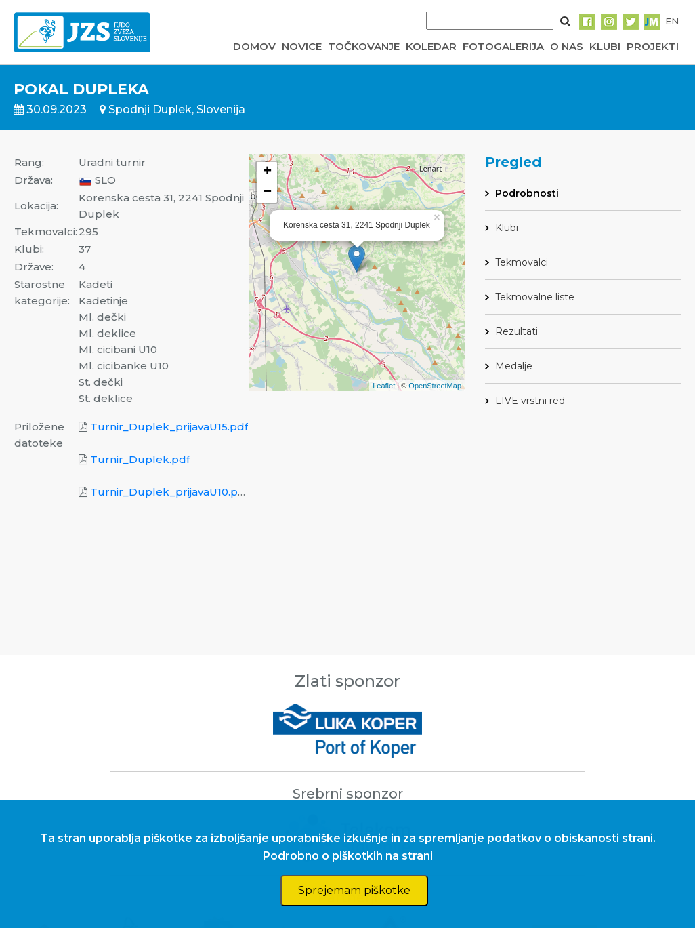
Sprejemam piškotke (354, 890)
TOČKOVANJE (364, 46)
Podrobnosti (527, 193)
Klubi (506, 228)
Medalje (513, 366)
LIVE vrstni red (530, 401)
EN (672, 21)
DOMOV (254, 46)
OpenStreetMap (434, 386)
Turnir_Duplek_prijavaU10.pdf (169, 491)
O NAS (566, 46)
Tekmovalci (521, 262)
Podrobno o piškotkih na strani (348, 855)
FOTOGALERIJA (503, 46)
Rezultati (516, 331)
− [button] (267, 192)
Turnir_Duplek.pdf (140, 459)
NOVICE (302, 46)
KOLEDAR (431, 46)
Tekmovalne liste (534, 297)
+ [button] (267, 172)
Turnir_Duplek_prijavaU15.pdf (169, 426)
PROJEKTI (653, 46)
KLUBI (604, 46)
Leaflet (384, 386)
